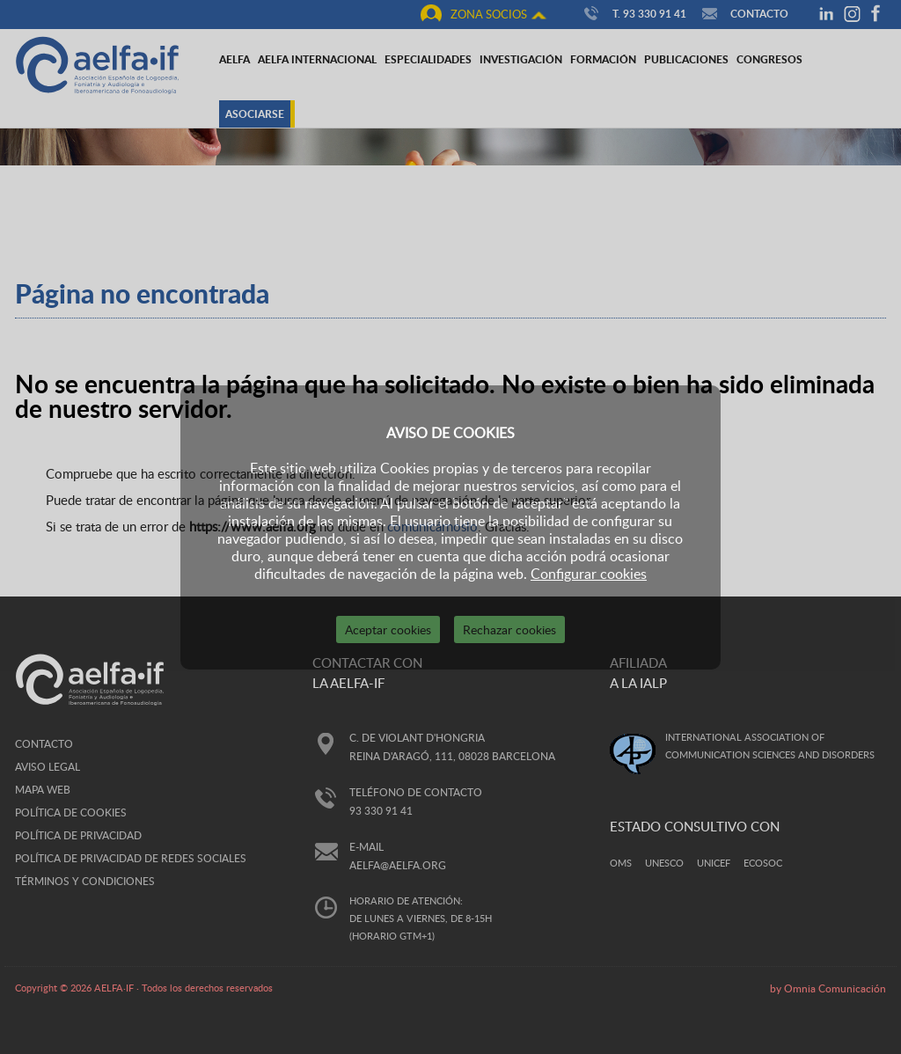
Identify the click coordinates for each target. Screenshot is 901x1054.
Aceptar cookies (388, 629)
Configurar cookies (589, 573)
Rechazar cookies (509, 629)
